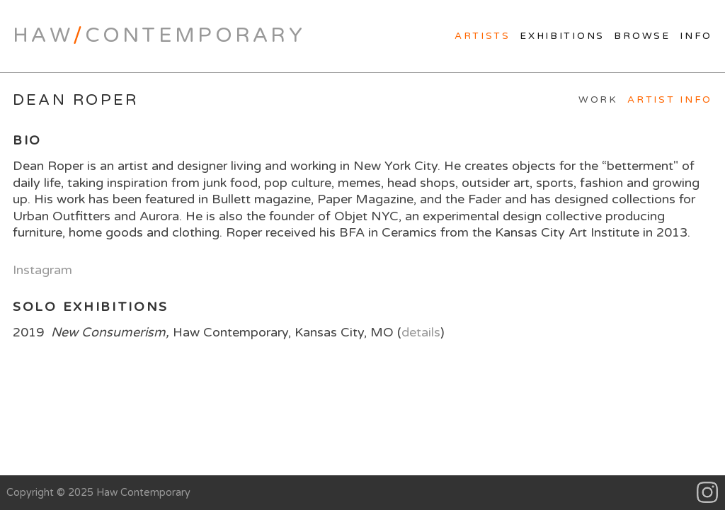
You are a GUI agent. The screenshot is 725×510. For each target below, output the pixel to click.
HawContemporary (159, 35)
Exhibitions (562, 36)
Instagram (42, 270)
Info (696, 36)
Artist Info (669, 100)
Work (598, 100)
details (420, 332)
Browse (642, 36)
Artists (482, 36)
